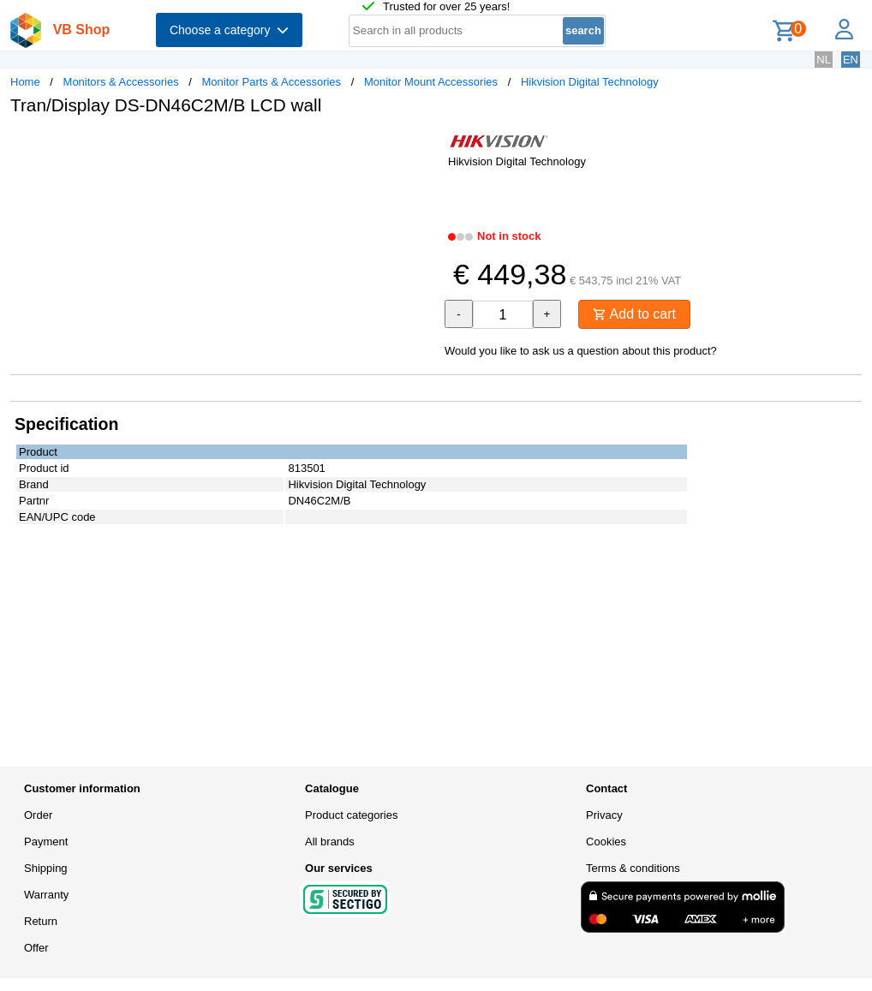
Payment (46, 841)
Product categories (351, 815)
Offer (36, 947)
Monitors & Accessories (121, 81)
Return (40, 921)
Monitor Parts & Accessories (272, 81)
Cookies (606, 841)
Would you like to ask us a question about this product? (581, 350)
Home (25, 81)
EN (850, 59)
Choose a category (229, 30)
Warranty (46, 894)
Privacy (604, 815)
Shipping (46, 868)
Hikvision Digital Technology (590, 81)
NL (823, 59)
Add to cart (634, 314)
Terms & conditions (633, 868)
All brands (330, 841)
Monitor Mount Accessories (431, 81)
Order (38, 815)
